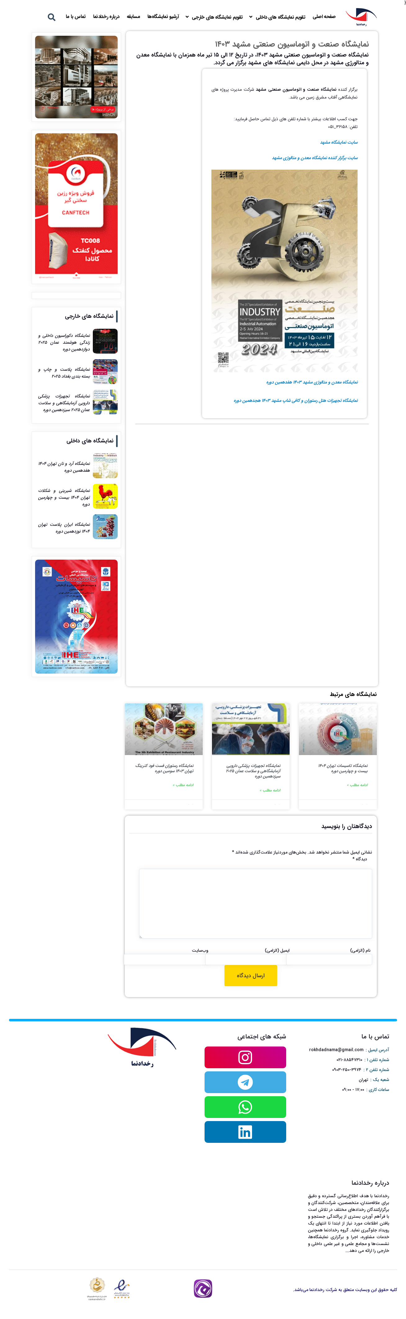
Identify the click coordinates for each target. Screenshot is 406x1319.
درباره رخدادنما (106, 17)
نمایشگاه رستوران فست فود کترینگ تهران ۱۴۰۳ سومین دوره (164, 768)
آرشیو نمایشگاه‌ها (163, 17)
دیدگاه (359, 859)
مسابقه (133, 17)
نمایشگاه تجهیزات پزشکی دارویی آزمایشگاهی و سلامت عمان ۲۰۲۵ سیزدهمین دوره (253, 771)
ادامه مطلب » (357, 785)
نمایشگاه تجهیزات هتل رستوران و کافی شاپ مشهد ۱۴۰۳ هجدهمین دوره (296, 400)
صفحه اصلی (324, 17)
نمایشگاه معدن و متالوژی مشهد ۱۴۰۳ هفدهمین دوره (312, 382)
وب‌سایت (200, 950)
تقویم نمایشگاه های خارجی (217, 17)
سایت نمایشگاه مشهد (339, 142)
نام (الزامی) (360, 950)
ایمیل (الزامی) (277, 950)
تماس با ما (76, 17)
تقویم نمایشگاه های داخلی (280, 17)
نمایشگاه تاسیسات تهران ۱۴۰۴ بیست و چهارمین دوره (343, 768)
